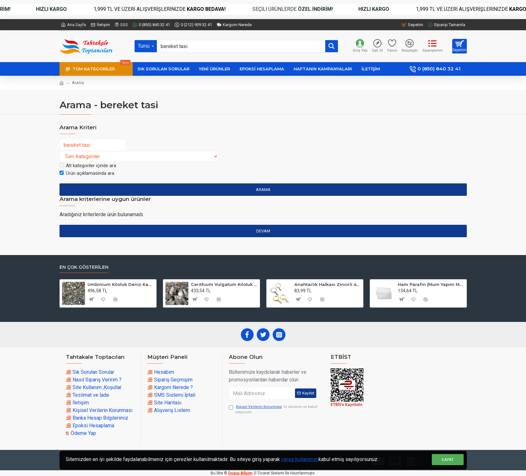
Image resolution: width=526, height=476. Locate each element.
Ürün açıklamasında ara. (87, 173)
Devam (263, 231)
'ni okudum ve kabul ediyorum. (273, 409)
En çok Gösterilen (84, 267)
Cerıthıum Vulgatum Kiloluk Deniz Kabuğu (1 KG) (224, 284)
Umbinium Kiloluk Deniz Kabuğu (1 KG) (121, 284)
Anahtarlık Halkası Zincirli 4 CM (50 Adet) (327, 284)
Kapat (448, 459)
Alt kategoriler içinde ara (88, 165)
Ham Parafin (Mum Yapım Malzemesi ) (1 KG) (431, 284)
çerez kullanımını (300, 459)
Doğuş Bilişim (240, 473)
